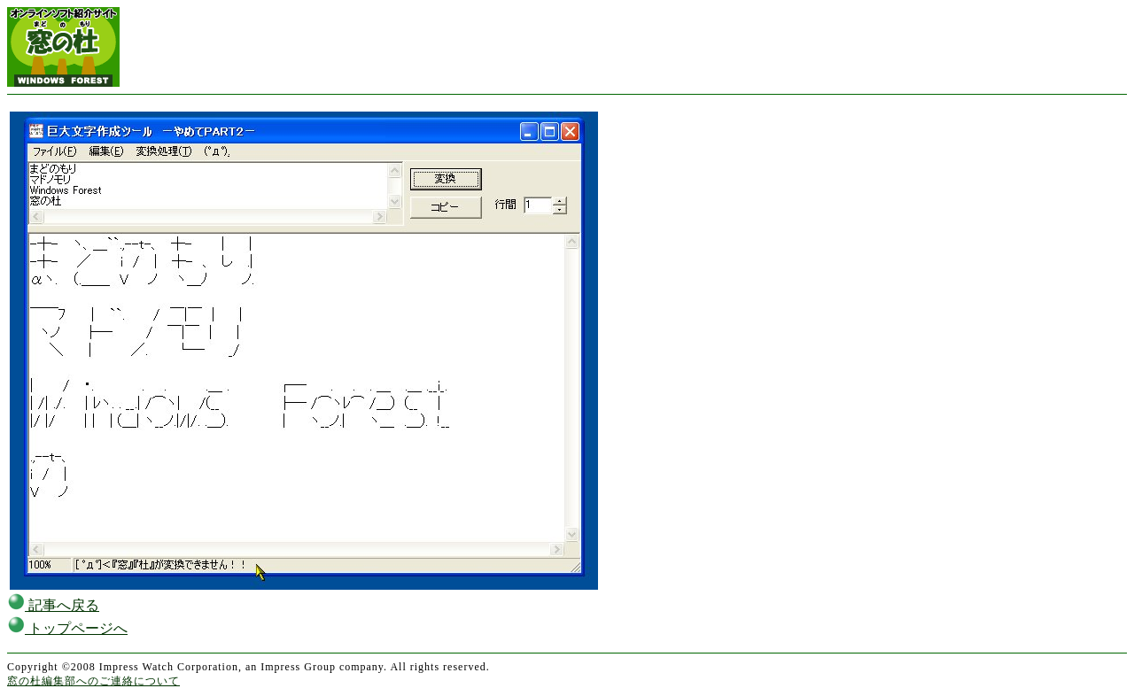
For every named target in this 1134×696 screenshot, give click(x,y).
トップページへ (67, 628)
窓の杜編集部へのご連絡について (93, 681)
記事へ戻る (53, 605)
